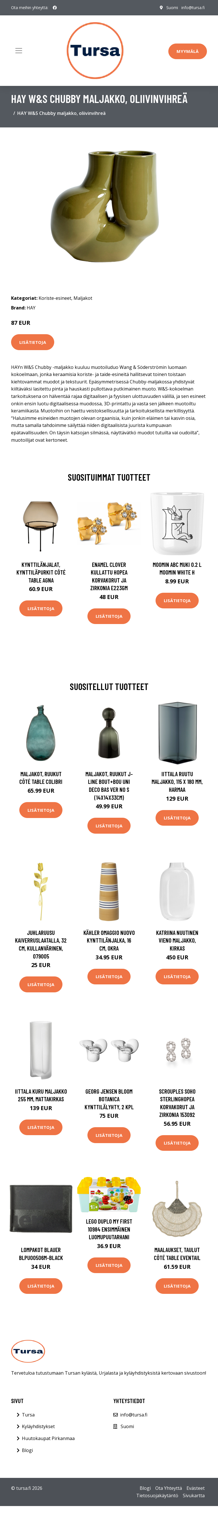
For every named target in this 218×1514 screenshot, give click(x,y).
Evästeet (195, 1488)
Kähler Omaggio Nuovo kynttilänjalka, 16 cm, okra (109, 940)
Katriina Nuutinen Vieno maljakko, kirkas (177, 940)
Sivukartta (194, 1495)
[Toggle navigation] (18, 50)
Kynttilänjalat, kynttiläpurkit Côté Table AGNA (41, 572)
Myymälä (188, 51)
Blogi (27, 1450)
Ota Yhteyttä (168, 1488)
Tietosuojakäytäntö (157, 1495)
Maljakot (83, 298)
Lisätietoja (32, 342)
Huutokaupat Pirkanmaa (48, 1438)
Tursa (28, 1415)
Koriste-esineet (55, 298)
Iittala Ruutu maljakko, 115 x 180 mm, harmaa (177, 781)
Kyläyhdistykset (38, 1426)
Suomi (172, 7)
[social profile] (55, 7)
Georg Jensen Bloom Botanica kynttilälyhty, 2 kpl (109, 1099)
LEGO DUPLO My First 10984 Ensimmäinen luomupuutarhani (109, 1229)
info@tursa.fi (193, 7)
